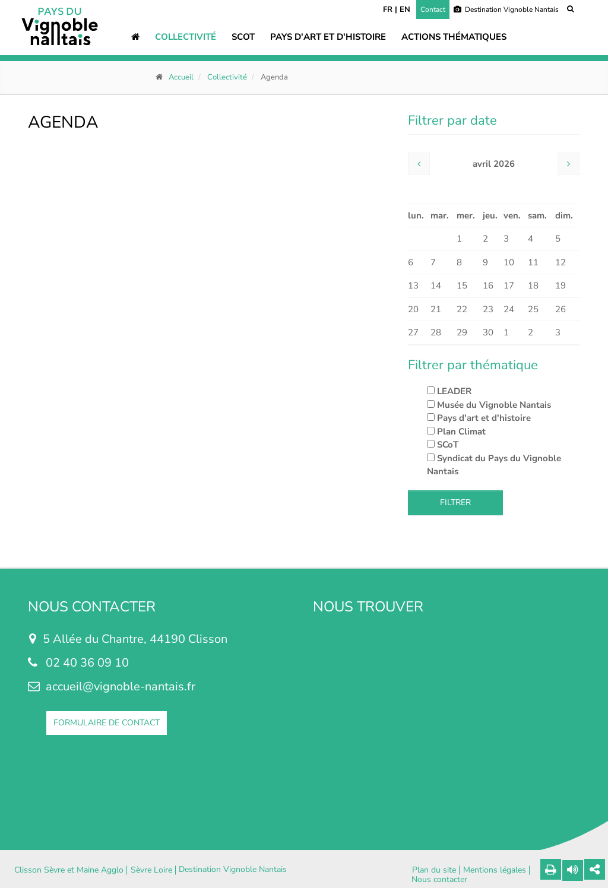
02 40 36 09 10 (87, 663)
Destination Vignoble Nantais (506, 9)
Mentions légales (494, 870)
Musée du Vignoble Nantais (489, 405)
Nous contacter (439, 880)
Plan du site (434, 870)
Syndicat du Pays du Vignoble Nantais (494, 465)
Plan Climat (456, 431)
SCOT (243, 37)
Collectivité (185, 37)
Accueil (181, 77)
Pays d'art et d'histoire (328, 37)
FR (387, 9)
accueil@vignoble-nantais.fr (120, 686)
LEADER (449, 391)
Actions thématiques (453, 37)
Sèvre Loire (151, 870)
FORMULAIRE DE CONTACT (106, 722)
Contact (432, 9)
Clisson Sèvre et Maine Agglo (69, 870)
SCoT (442, 445)
